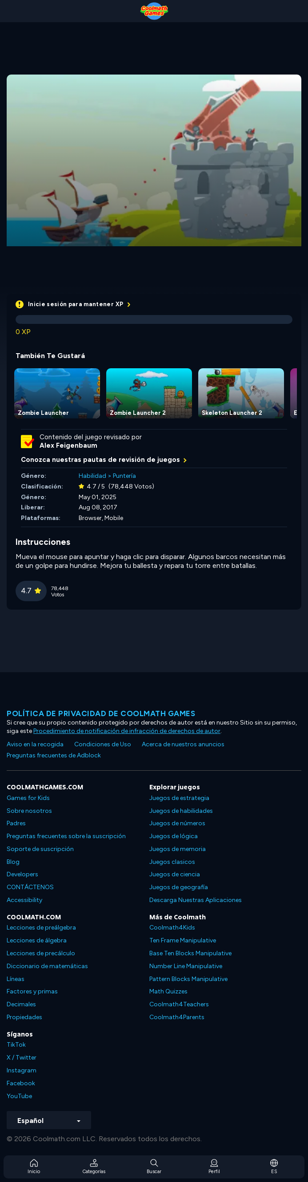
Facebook (21, 1083)
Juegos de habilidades (181, 811)
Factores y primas (32, 991)
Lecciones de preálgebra (41, 927)
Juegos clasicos (172, 862)
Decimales (21, 1004)
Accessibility (24, 900)
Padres (16, 823)
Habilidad (92, 476)
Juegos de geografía (178, 887)
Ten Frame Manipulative (182, 940)
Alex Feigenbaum (68, 445)
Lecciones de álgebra (37, 940)
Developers (22, 874)
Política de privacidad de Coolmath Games (101, 713)
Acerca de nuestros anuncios (183, 744)
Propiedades (24, 1017)
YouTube (19, 1096)
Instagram (21, 1070)
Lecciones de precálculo (41, 953)
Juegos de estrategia (179, 798)
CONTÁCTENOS (30, 887)
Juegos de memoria (177, 849)
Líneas (15, 979)
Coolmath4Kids (172, 927)
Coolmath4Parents (176, 1017)
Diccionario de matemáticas (47, 966)
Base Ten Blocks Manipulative (190, 953)
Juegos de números (177, 823)
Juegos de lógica (173, 836)
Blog (13, 862)
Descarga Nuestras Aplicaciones (195, 900)
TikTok (16, 1044)
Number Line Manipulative (185, 966)
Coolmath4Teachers (179, 1004)
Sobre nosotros (29, 811)
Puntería (124, 476)
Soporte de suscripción (40, 849)
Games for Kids (28, 798)
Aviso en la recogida (35, 744)
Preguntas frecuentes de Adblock (54, 755)
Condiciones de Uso (102, 744)
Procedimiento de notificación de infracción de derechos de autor (126, 731)
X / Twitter (21, 1057)
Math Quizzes (168, 991)
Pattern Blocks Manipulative (188, 979)
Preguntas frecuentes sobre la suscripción (66, 836)
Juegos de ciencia (174, 874)
